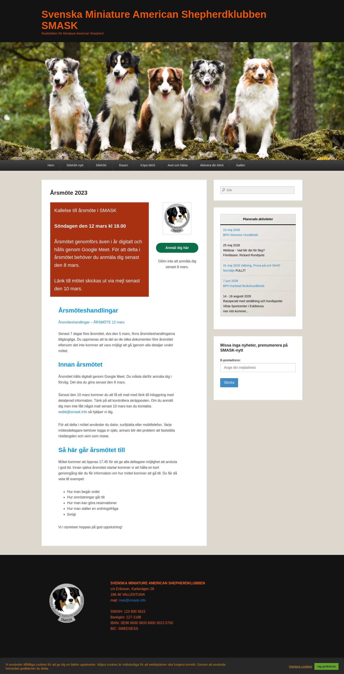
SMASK (101, 165)
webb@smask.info (72, 412)
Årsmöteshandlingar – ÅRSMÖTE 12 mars (91, 322)
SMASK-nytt (75, 165)
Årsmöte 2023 (69, 192)
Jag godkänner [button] (326, 666)
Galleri (240, 165)
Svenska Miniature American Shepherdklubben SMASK (154, 20)
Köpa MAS (147, 165)
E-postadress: (258, 365)
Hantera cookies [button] (300, 666)
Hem (51, 165)
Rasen (123, 165)
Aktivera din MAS (212, 165)
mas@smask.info (132, 600)
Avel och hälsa (178, 165)
